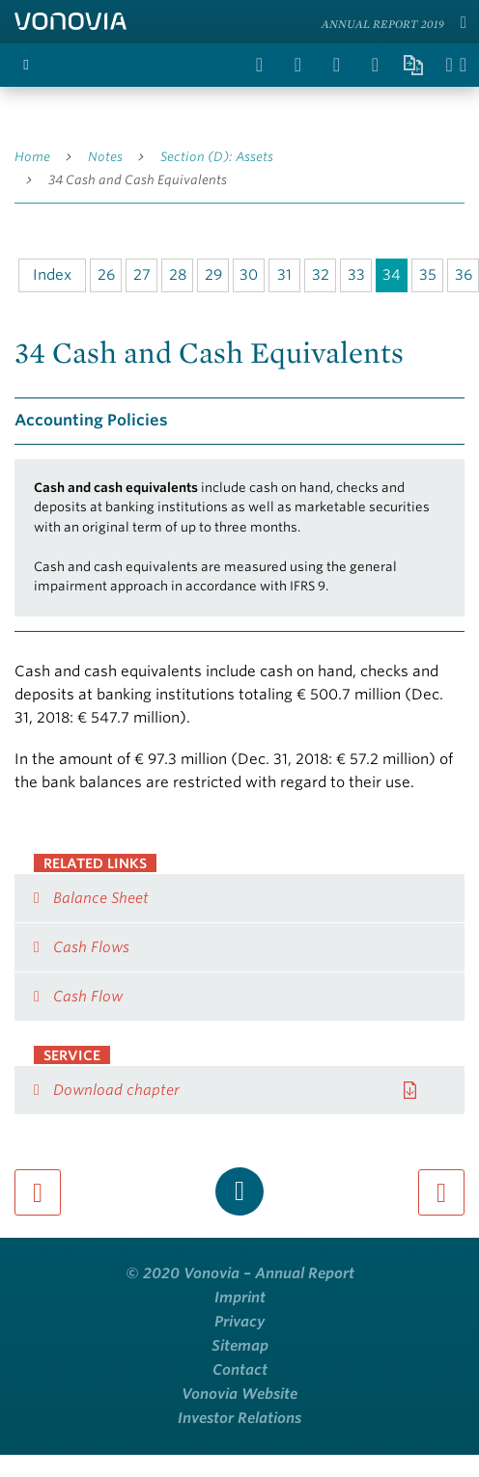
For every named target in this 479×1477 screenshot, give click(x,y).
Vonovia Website (239, 1394)
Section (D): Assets (216, 157)
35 (428, 275)
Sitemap (239, 1345)
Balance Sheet (101, 898)
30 (249, 275)
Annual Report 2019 (383, 23)
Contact (240, 1370)
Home (32, 157)
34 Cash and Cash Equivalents (137, 180)
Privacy (239, 1321)
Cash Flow (88, 996)
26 (106, 275)
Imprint (240, 1297)
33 (356, 275)
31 (284, 275)
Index (52, 275)
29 (213, 275)
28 (177, 275)
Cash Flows (91, 947)
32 (320, 275)
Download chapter (116, 1090)
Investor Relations (239, 1418)
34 (391, 275)
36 (463, 275)
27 (142, 275)
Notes (105, 157)
